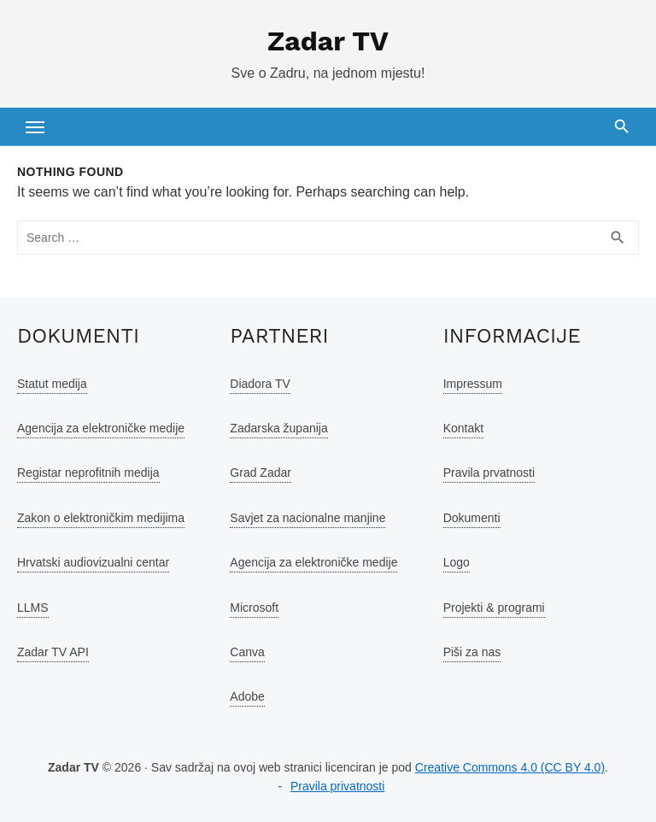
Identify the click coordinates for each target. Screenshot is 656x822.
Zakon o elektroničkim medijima (100, 518)
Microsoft (254, 607)
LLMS (33, 607)
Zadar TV (328, 41)
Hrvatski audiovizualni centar (93, 562)
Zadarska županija (278, 428)
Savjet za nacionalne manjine (307, 518)
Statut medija (52, 383)
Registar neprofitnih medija (88, 472)
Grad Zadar (260, 472)
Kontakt (463, 428)
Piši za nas (472, 652)
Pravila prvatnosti (489, 472)
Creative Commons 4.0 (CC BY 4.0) (510, 767)
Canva (247, 652)
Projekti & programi (494, 607)
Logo (456, 562)
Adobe (247, 696)
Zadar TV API (53, 652)
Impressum (472, 383)
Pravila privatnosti (337, 786)
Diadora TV (260, 383)
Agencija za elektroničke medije (100, 428)
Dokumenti (472, 518)
